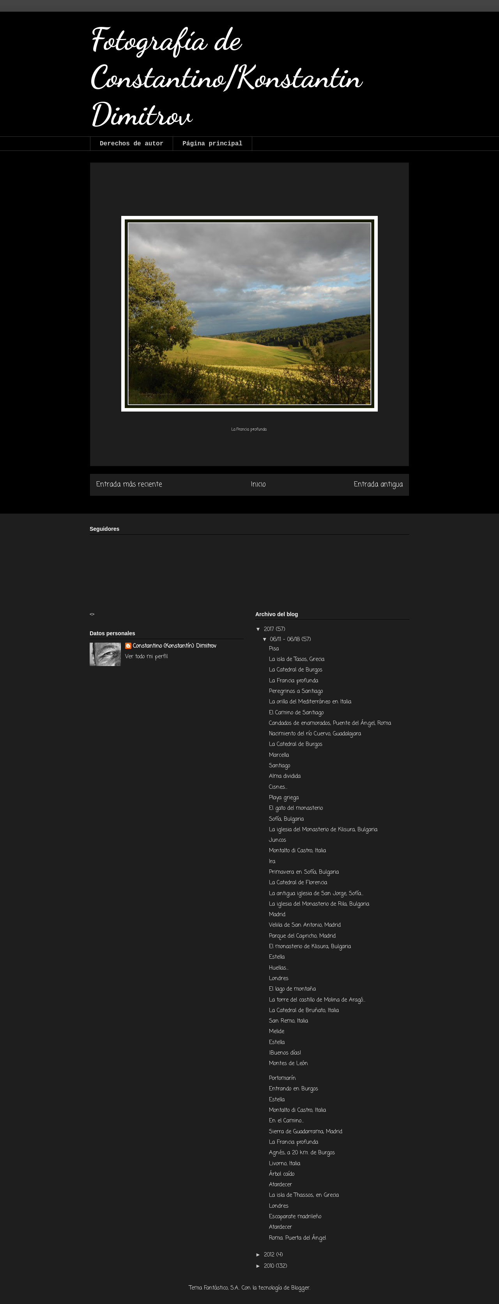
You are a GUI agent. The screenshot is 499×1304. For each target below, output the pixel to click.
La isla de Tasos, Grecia (297, 660)
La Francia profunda (294, 681)
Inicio (258, 484)
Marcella (280, 755)
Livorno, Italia (285, 1164)
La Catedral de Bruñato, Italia (304, 1011)
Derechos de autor (131, 143)
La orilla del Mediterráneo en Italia (311, 702)
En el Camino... (286, 1121)
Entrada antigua (378, 484)
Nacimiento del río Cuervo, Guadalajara (316, 734)
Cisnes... (278, 787)
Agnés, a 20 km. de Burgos (302, 1153)
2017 (270, 629)
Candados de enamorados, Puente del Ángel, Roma (331, 723)
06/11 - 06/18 (286, 640)
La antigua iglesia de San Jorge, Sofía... (316, 894)
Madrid (278, 915)
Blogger (300, 1288)
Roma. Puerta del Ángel (297, 1238)
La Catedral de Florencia (299, 883)
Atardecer (281, 1185)
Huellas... (278, 968)
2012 (270, 1255)
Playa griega (284, 798)
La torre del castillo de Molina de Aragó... (317, 1000)
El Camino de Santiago (297, 713)
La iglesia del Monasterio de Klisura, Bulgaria (323, 830)
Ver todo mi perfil (146, 657)
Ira (273, 862)
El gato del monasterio (296, 808)
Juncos (278, 840)
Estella (278, 957)
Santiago (280, 766)
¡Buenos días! (285, 1053)
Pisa (275, 649)
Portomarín (283, 1078)
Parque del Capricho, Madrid (302, 936)
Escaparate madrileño (295, 1217)
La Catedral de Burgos (296, 670)
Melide (276, 1032)
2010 (270, 1266)
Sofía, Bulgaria (287, 819)
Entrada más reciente (129, 484)
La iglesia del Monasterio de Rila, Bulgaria (320, 904)
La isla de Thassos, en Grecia (304, 1195)
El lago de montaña (292, 989)
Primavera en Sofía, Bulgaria (305, 872)
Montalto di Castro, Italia (297, 851)
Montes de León (288, 1064)
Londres (278, 979)
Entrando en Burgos (294, 1089)
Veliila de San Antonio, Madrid (306, 925)
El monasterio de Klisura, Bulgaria (311, 947)
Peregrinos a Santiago (297, 691)
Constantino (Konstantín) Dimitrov (174, 646)
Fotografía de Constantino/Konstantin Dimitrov (226, 76)
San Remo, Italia (288, 1021)
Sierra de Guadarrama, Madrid (306, 1132)
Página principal (212, 143)
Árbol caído (282, 1174)
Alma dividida (286, 776)
